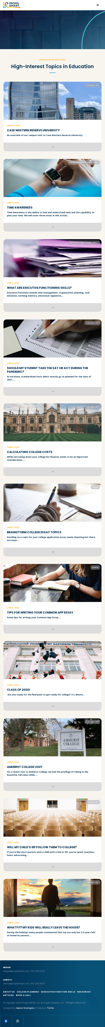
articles (8, 995)
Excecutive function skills (58, 992)
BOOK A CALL (23, 995)
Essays (95, 487)
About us (9, 992)
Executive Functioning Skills (83, 162)
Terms (50, 1007)
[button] (97, 5)
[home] (11, 5)
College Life (92, 85)
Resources (84, 992)
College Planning (28, 992)
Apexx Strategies (25, 1007)
